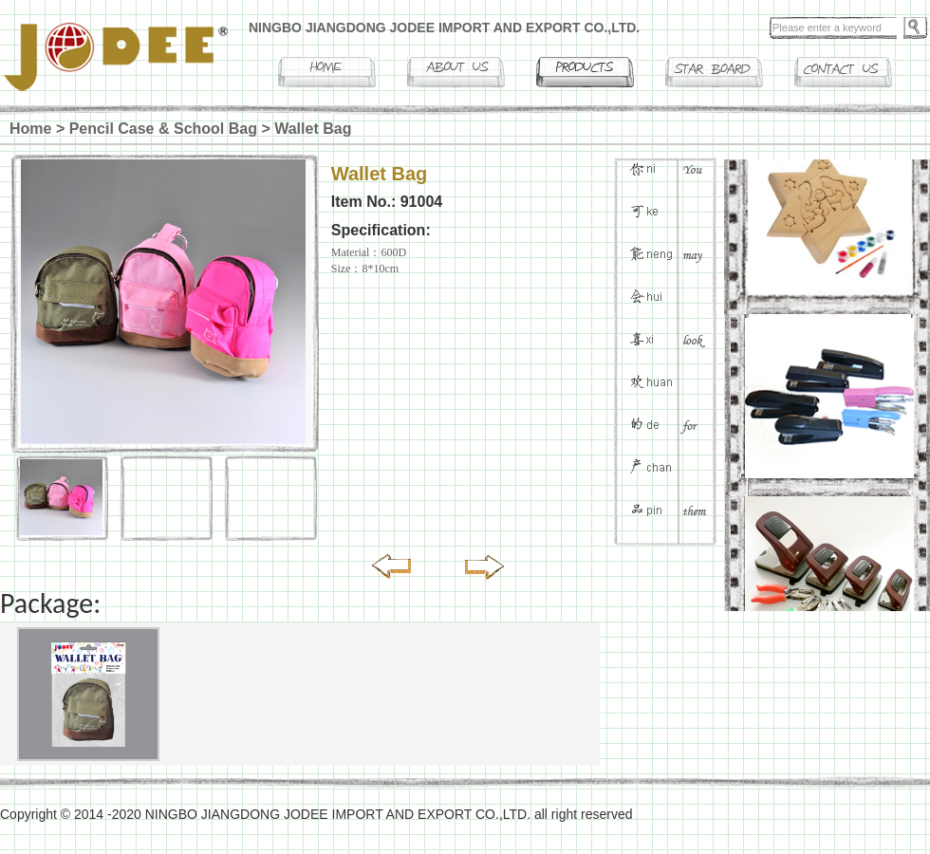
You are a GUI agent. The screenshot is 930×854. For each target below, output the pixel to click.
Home (30, 129)
